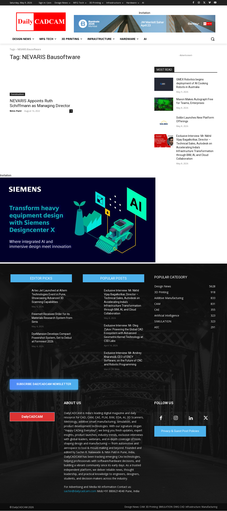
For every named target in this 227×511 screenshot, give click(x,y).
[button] (212, 39)
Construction (17, 94)
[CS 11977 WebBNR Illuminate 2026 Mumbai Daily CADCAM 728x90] (144, 24)
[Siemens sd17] (77, 261)
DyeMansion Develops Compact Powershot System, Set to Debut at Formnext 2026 (52, 337)
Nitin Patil (16, 110)
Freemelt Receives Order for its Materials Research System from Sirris (52, 317)
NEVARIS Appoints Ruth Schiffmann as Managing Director (40, 103)
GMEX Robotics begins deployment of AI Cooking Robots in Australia (192, 83)
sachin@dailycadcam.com (80, 491)
